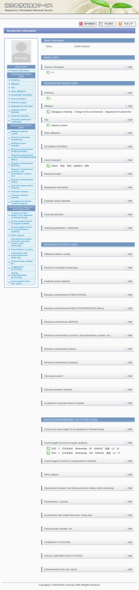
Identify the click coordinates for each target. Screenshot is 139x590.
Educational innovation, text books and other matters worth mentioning (21, 242)
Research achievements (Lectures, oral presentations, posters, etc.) (22, 172)
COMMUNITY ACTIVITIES (17, 268)
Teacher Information (20, 70)
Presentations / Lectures (22, 249)
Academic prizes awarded (18, 144)
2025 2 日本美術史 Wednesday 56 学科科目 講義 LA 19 (86, 448)
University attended (20, 116)
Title (13, 87)
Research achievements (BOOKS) (22, 164)
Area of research (18, 99)
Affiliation (15, 84)
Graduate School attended (19, 111)
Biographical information (22, 106)
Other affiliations (18, 91)
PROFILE (15, 80)
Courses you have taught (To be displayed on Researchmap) (21, 215)
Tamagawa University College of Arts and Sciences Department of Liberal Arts (91, 112)
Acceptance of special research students (21, 202)
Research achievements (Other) (22, 180)
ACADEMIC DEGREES (21, 95)
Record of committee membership (20, 138)
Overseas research (19, 191)
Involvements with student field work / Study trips (19, 255)
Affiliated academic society (19, 132)
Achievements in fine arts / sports (20, 282)
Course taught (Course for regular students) (21, 222)
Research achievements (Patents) (22, 186)
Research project (19, 102)
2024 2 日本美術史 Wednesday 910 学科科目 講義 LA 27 (87, 453)
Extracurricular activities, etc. (22, 262)
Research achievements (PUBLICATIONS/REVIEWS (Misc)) (23, 157)
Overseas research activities (19, 196)
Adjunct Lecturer (59, 125)
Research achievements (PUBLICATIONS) (22, 150)
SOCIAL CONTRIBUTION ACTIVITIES (19, 275)
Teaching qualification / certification (21, 120)
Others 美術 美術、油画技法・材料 (70, 166)
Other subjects (17, 235)
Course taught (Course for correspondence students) (21, 229)
